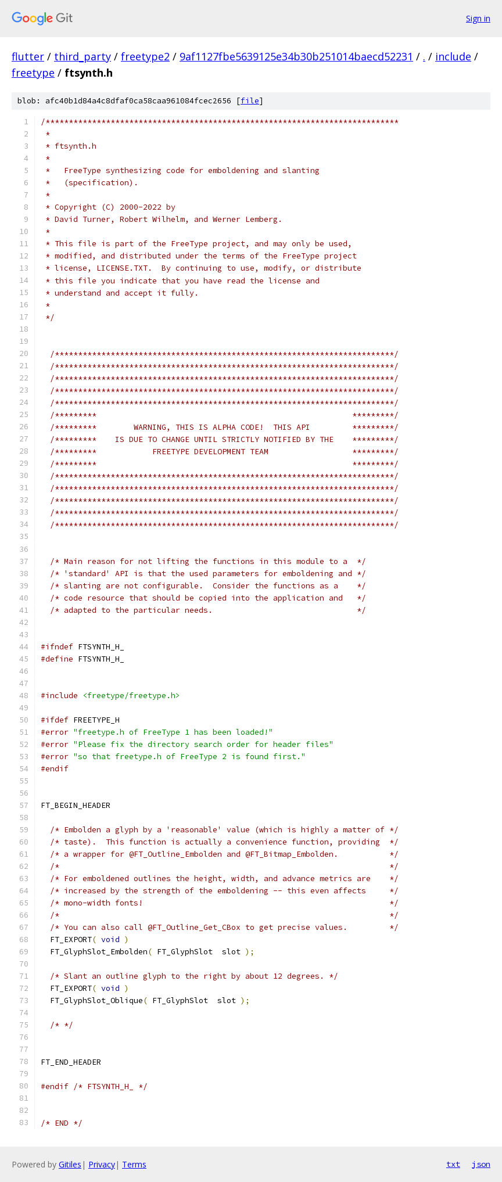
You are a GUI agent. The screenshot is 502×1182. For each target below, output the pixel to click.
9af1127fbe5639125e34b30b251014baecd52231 (296, 56)
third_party (82, 56)
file (250, 101)
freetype (33, 73)
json (481, 1164)
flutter (28, 56)
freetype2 (145, 56)
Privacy (101, 1164)
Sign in (478, 18)
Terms (134, 1164)
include (453, 56)
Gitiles (70, 1164)
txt (453, 1164)
